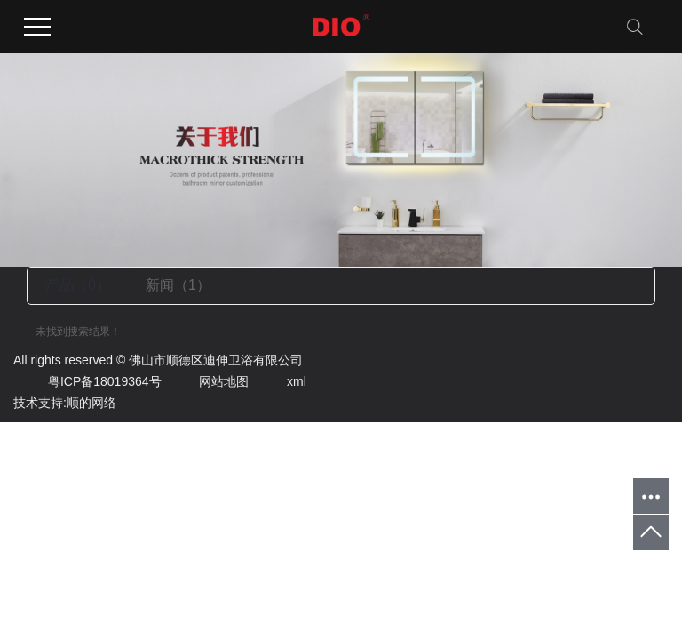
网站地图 (206, 381)
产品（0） (77, 284)
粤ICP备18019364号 (87, 381)
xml (279, 381)
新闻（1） (178, 284)
